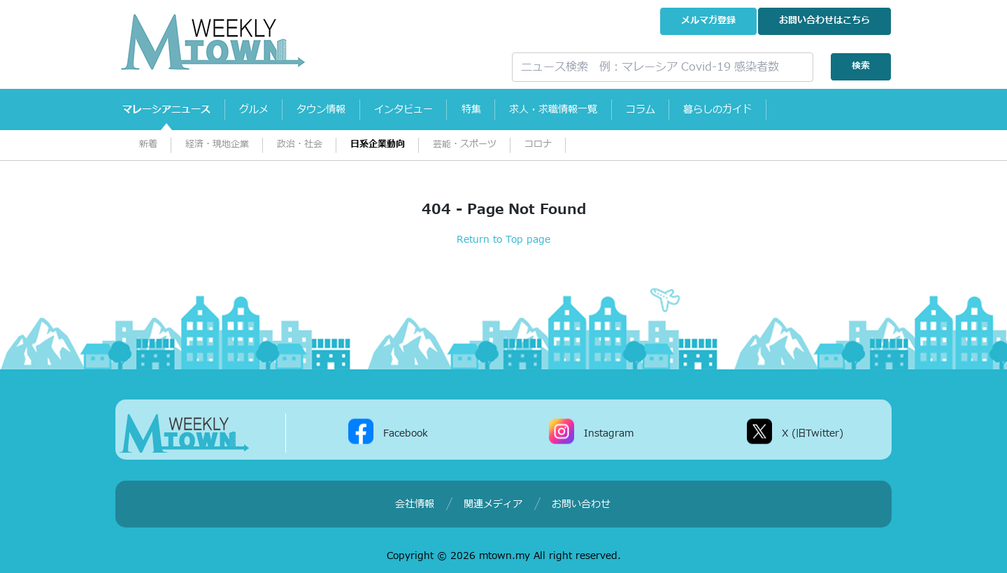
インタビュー (426, 109)
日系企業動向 (377, 144)
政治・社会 (299, 144)
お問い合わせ (824, 20)
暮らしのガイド (767, 109)
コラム (683, 109)
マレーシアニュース (170, 109)
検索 (861, 66)
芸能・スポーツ (465, 144)
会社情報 (414, 504)
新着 (148, 144)
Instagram (609, 432)
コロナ (538, 144)
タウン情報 (337, 109)
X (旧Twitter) (812, 432)
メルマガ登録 (708, 20)
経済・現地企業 (217, 144)
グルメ (263, 109)
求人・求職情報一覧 (589, 109)
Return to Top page (503, 239)
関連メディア (493, 504)
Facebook (405, 432)
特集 (500, 109)
